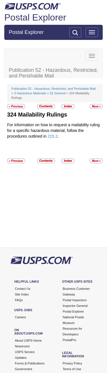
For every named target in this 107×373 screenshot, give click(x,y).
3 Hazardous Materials (30, 93)
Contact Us (22, 288)
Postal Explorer (35, 17)
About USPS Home (28, 340)
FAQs (19, 300)
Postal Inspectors (75, 300)
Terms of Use (72, 369)
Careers (20, 317)
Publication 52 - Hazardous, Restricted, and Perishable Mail (53, 88)
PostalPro (69, 340)
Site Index (22, 294)
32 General (57, 93)
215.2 (53, 136)
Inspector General (75, 305)
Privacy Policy (72, 363)
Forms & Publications (30, 363)
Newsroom (22, 346)
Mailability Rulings (42, 114)
